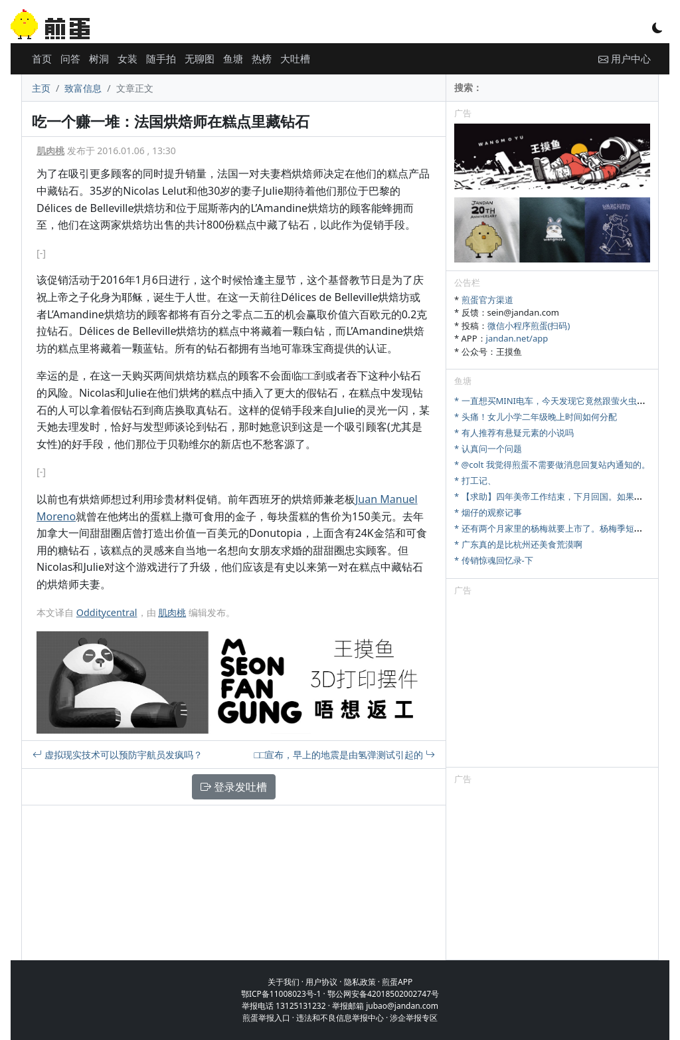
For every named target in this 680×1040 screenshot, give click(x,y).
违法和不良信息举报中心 (340, 1017)
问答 (70, 58)
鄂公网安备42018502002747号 (383, 993)
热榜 (262, 58)
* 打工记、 (475, 480)
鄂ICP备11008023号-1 (281, 993)
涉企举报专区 (414, 1017)
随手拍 (161, 58)
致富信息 (83, 88)
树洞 (99, 58)
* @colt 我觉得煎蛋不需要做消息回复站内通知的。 (552, 464)
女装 (127, 58)
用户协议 (321, 982)
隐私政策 (360, 982)
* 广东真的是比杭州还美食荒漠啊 (518, 544)
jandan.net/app (517, 338)
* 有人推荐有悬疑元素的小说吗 (514, 433)
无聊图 (199, 58)
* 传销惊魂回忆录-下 (493, 560)
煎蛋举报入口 (266, 1017)
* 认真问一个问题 (488, 449)
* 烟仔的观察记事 (488, 512)
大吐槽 (295, 58)
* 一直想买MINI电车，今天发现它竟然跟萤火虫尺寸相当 (562, 401)
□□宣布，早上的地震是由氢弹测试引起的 (344, 754)
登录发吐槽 (234, 787)
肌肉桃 (50, 150)
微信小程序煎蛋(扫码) (528, 326)
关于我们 (283, 982)
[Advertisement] (552, 684)
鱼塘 (233, 58)
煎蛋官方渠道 (487, 300)
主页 (41, 88)
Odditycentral (106, 612)
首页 (42, 58)
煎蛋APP (397, 982)
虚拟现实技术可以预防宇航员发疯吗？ (118, 754)
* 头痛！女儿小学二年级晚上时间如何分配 (535, 417)
